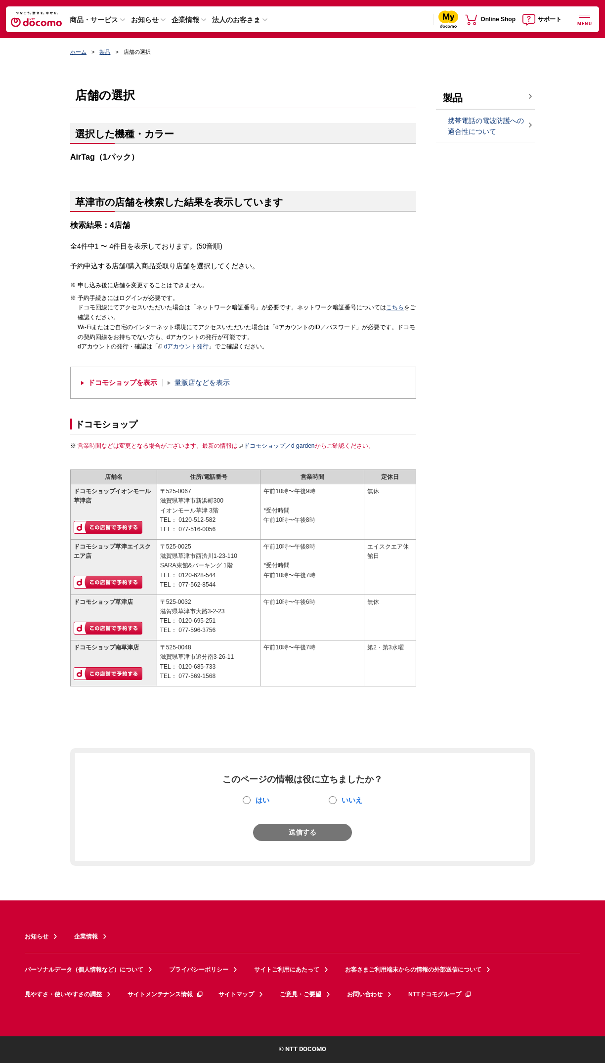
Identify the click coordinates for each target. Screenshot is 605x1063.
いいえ (352, 800)
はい (262, 800)
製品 (104, 52)
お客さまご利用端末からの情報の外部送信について (413, 969)
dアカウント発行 (183, 347)
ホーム (78, 52)
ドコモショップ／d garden (276, 445)
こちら (395, 307)
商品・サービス (94, 20)
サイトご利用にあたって (286, 969)
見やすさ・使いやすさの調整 (63, 994)
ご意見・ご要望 (300, 994)
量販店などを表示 (202, 382)
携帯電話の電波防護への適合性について (486, 126)
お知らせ (145, 20)
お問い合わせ (365, 994)
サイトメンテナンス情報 (166, 994)
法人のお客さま (236, 20)
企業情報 (185, 20)
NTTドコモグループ (440, 994)
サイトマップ (236, 994)
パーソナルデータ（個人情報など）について (84, 969)
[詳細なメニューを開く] (584, 19)
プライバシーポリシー (198, 969)
